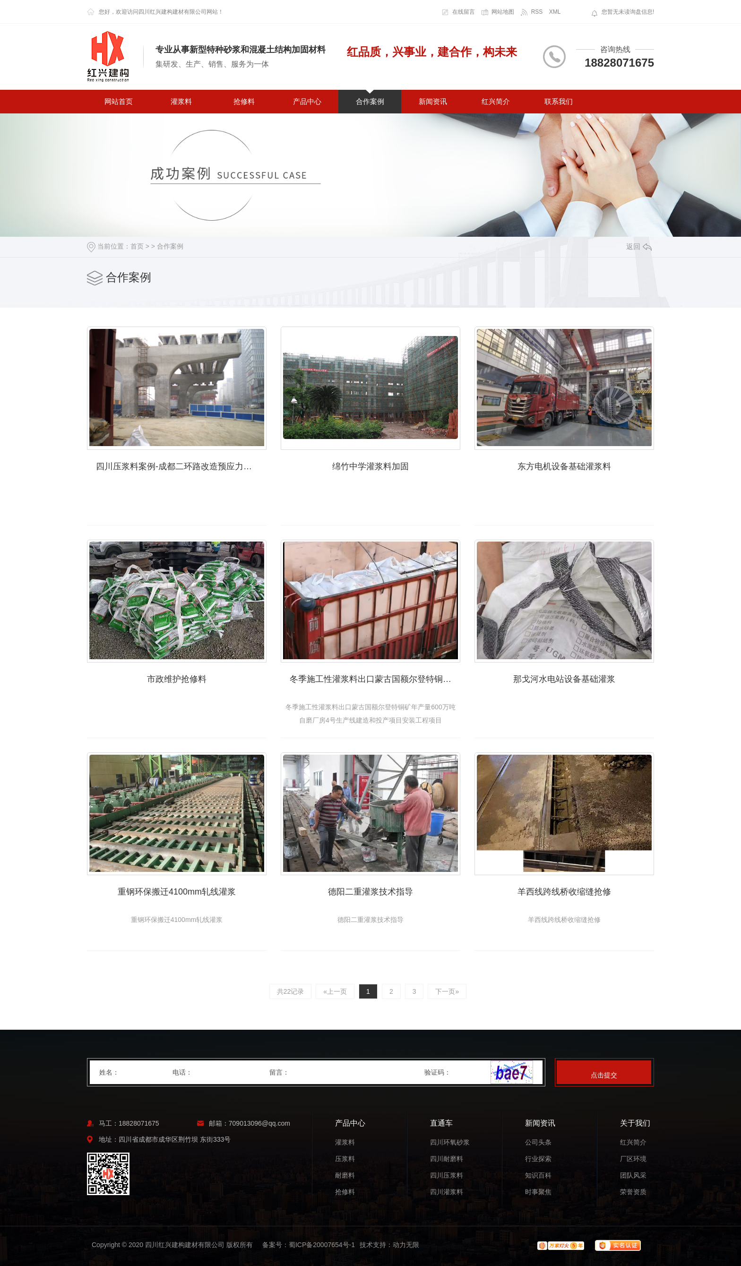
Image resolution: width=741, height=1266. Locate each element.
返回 (639, 246)
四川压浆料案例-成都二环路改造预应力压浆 (178, 466)
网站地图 (502, 12)
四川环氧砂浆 (450, 1142)
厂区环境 (633, 1159)
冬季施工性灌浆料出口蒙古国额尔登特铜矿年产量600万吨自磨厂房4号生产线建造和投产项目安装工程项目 (375, 679)
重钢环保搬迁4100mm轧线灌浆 (177, 891)
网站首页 (118, 101)
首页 (137, 246)
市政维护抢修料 (177, 679)
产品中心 (307, 101)
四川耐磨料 (446, 1159)
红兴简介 (496, 101)
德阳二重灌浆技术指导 (370, 891)
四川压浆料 (446, 1175)
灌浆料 (181, 101)
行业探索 (538, 1159)
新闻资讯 (433, 101)
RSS (537, 12)
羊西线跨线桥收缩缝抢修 (564, 891)
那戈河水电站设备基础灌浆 (564, 679)
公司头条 (538, 1142)
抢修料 (244, 101)
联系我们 (558, 101)
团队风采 (633, 1175)
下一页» (447, 991)
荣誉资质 (633, 1192)
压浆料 (345, 1159)
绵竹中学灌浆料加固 (370, 466)
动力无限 (406, 1245)
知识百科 (538, 1175)
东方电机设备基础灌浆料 (564, 466)
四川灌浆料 (446, 1192)
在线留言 (463, 12)
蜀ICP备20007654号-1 (322, 1245)
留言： (347, 1072)
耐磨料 (345, 1175)
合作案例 (370, 101)
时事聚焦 (538, 1192)
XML (555, 12)
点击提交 (604, 1075)
